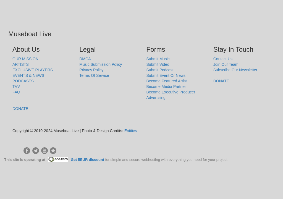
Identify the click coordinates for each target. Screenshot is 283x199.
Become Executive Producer (170, 92)
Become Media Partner (166, 86)
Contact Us (222, 59)
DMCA (85, 59)
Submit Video (157, 64)
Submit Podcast (160, 70)
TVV (16, 86)
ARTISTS (20, 64)
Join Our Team (226, 64)
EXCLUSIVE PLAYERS (32, 70)
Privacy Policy (91, 70)
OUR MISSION (25, 59)
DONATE (20, 108)
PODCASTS (23, 81)
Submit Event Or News (166, 75)
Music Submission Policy (100, 64)
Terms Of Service (94, 75)
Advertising (156, 97)
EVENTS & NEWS (28, 75)
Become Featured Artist (166, 81)
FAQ (16, 92)
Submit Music (158, 59)
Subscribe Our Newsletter (235, 70)
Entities (130, 131)
